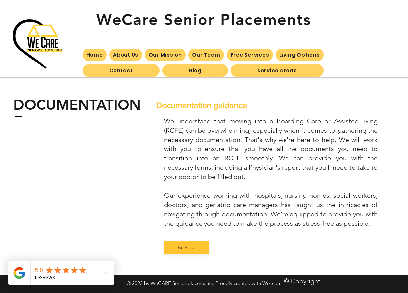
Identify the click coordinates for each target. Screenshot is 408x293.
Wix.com (272, 283)
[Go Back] (186, 247)
